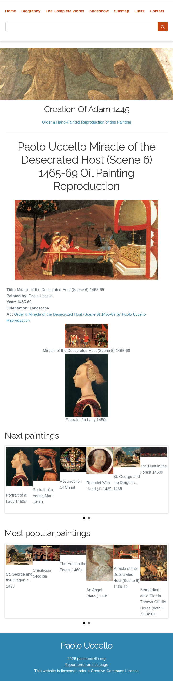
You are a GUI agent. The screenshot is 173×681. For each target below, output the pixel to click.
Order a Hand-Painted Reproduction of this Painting (86, 122)
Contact (157, 11)
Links (139, 11)
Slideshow (99, 11)
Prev (12, 479)
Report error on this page (86, 665)
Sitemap (121, 11)
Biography (31, 11)
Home (10, 11)
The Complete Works (65, 11)
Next (161, 479)
